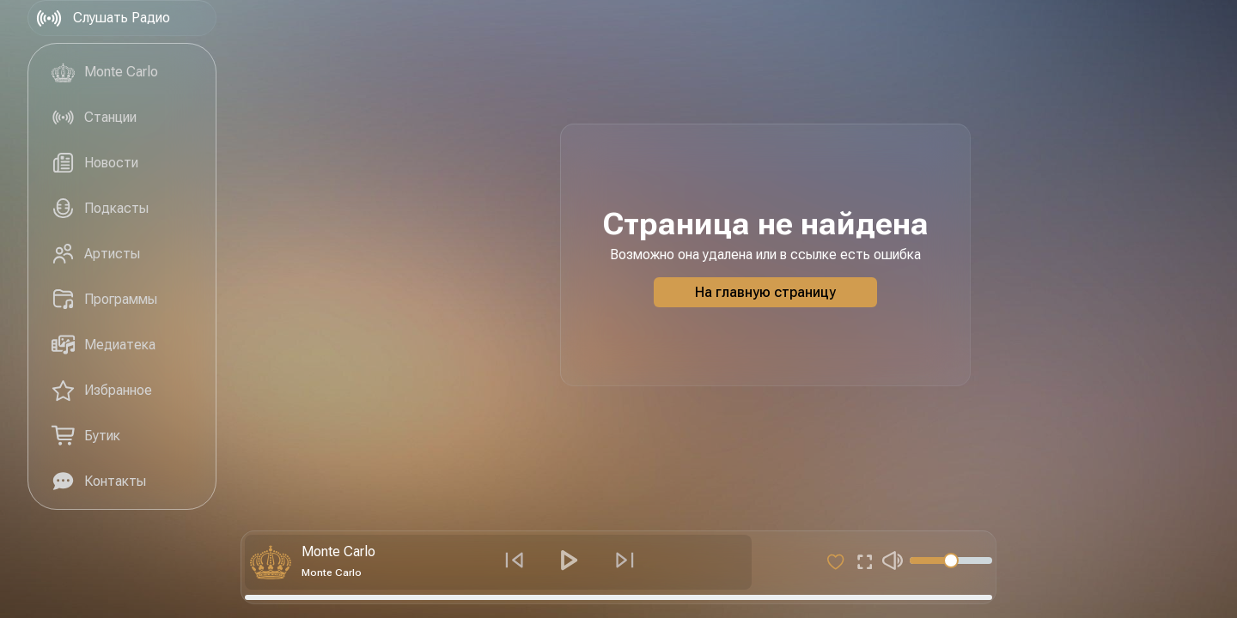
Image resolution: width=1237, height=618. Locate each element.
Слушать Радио (102, 18)
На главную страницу (765, 292)
